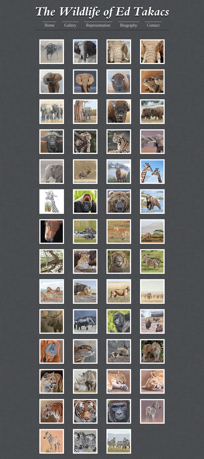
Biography (128, 25)
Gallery (70, 25)
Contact (153, 25)
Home (49, 25)
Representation (98, 25)
